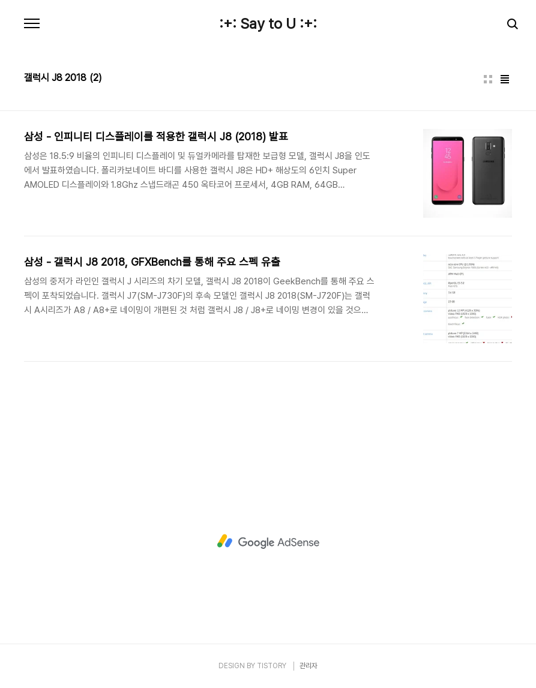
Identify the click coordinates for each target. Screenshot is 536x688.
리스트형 (505, 79)
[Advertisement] (268, 542)
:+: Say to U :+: (268, 24)
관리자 (309, 666)
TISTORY (271, 666)
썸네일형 (488, 79)
